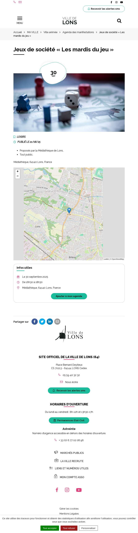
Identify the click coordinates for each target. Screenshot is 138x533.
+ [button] (18, 171)
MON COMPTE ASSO (69, 477)
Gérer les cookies (69, 508)
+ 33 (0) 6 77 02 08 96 (69, 440)
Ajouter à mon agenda (69, 296)
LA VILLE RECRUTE (69, 461)
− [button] (18, 176)
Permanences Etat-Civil (69, 420)
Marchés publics (69, 452)
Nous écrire (69, 382)
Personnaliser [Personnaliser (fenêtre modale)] (88, 528)
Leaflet (106, 259)
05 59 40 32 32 (69, 375)
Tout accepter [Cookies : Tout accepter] (50, 528)
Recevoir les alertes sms (104, 8)
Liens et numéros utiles (69, 468)
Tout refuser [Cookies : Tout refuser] (69, 528)
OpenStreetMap (118, 259)
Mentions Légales (69, 513)
